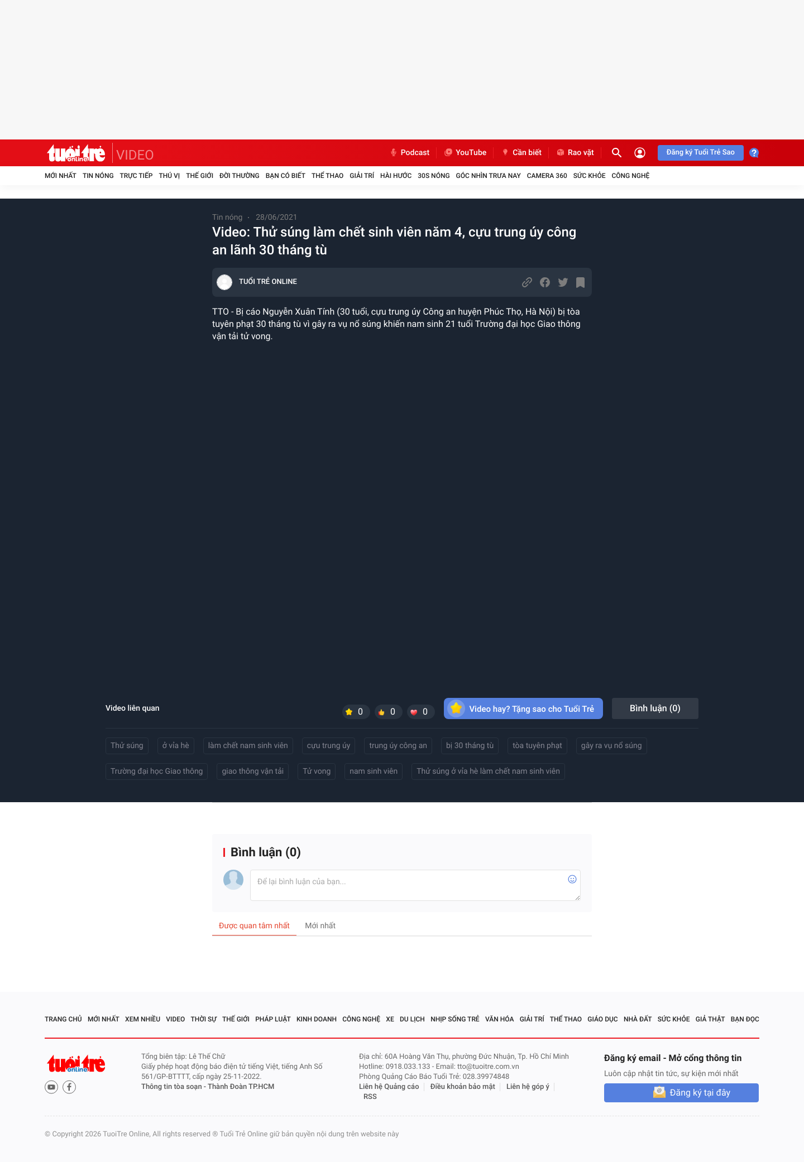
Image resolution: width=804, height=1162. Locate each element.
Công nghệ (630, 176)
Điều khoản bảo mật (462, 1087)
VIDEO (135, 155)
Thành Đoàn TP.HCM (241, 1087)
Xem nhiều (142, 1019)
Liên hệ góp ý (527, 1087)
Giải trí (362, 176)
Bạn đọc (745, 1019)
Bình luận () (655, 708)
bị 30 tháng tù (470, 745)
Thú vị (169, 176)
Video (175, 1019)
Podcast (409, 152)
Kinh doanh (316, 1019)
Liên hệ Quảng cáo (389, 1087)
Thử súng (127, 745)
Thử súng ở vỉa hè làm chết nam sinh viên (488, 771)
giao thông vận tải (253, 771)
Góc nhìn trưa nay (488, 176)
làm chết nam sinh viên (248, 745)
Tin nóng (98, 176)
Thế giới (199, 176)
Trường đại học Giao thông (157, 771)
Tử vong (317, 771)
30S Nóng (433, 176)
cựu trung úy (329, 745)
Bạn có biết (285, 176)
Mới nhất (60, 176)
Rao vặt (575, 152)
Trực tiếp (136, 176)
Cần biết (521, 152)
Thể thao (327, 176)
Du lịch (412, 1019)
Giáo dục (602, 1019)
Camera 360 (547, 176)
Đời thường (239, 176)
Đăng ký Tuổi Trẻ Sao (701, 152)
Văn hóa (499, 1019)
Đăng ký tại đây (700, 1092)
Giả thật (710, 1019)
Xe (390, 1019)
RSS (370, 1097)
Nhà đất (638, 1019)
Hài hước (395, 176)
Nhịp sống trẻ (455, 1019)
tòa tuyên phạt (537, 745)
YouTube (464, 152)
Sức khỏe (589, 176)
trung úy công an (398, 745)
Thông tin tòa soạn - (174, 1087)
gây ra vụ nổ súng (611, 745)
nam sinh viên (374, 771)
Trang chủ (63, 1019)
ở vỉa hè (175, 745)
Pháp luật (273, 1019)
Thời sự (204, 1019)
